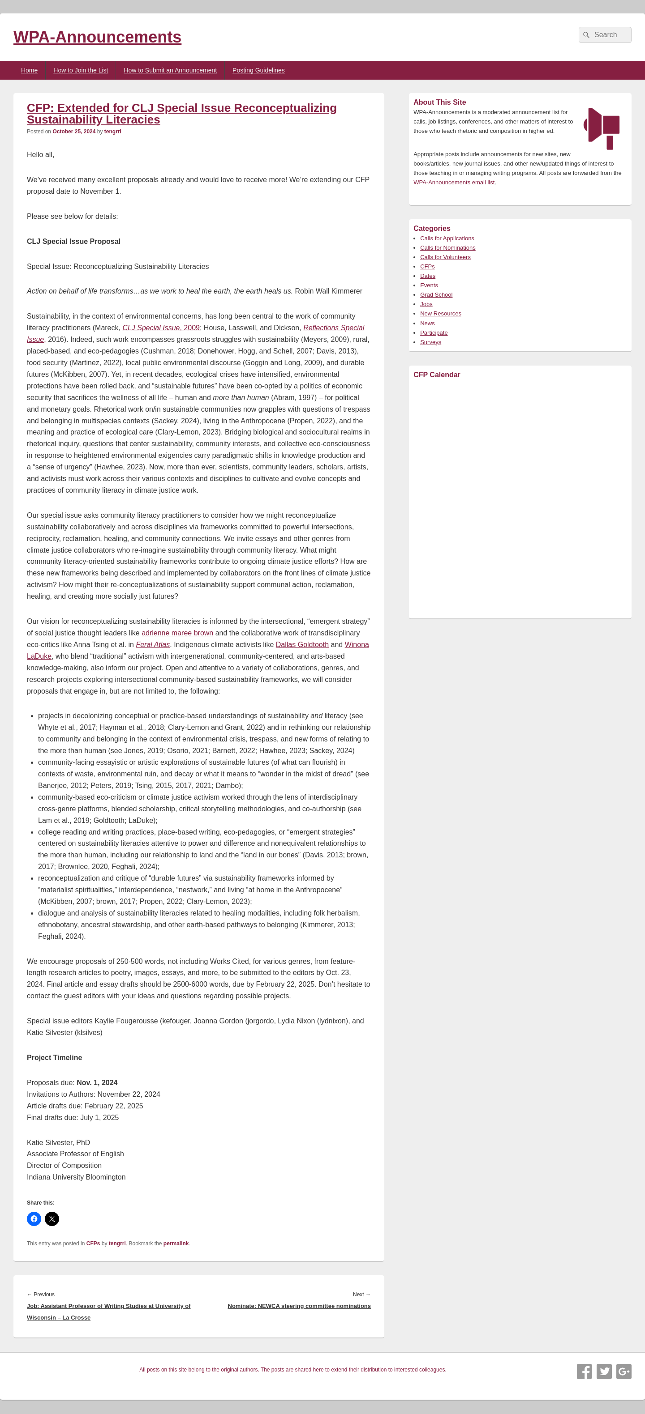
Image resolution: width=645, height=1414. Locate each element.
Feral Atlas (153, 644)
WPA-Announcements (97, 37)
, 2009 (189, 328)
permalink (176, 1243)
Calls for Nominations (448, 247)
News (427, 323)
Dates (427, 276)
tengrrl (112, 131)
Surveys (430, 342)
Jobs (426, 304)
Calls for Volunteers (445, 257)
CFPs (93, 1243)
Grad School (436, 294)
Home (29, 70)
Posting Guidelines (258, 70)
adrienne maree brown (177, 633)
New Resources (440, 313)
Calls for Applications (447, 238)
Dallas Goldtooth (302, 644)
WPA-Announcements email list (453, 182)
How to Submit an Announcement (170, 70)
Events (429, 285)
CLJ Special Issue (151, 328)
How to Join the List (80, 70)
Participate (433, 332)
